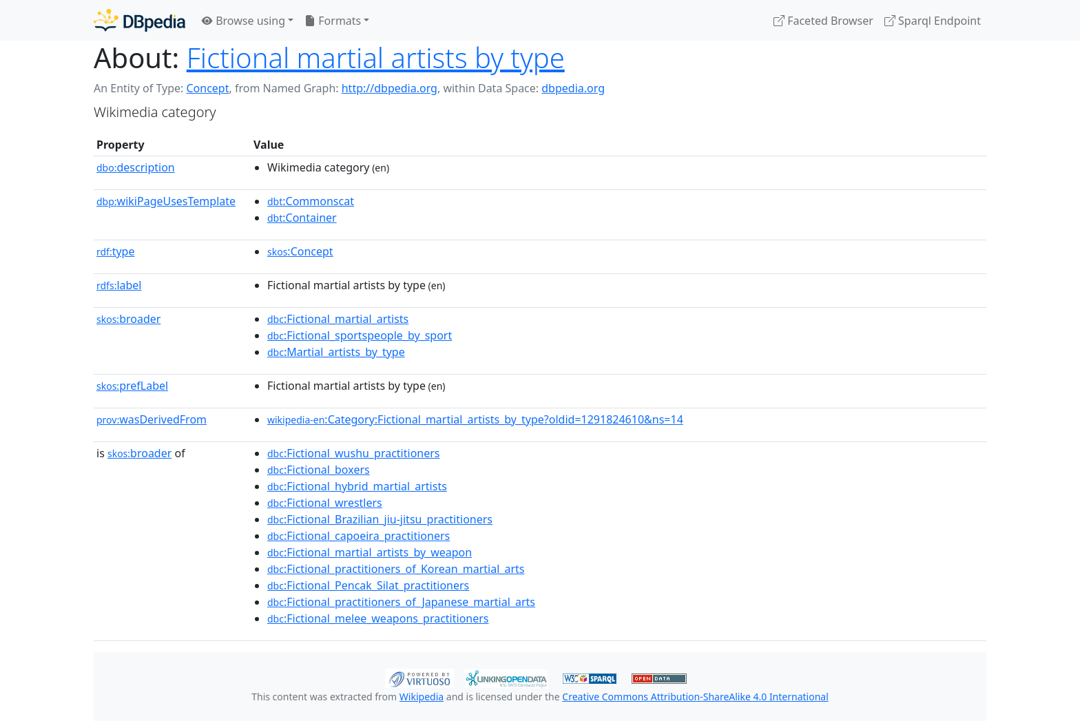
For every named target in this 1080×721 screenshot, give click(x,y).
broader (128, 318)
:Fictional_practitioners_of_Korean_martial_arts (395, 568)
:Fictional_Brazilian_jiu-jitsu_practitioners (379, 519)
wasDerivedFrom (151, 419)
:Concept (300, 251)
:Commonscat (310, 201)
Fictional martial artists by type (376, 57)
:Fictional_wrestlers (324, 502)
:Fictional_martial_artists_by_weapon (369, 552)
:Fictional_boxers (318, 469)
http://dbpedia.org (389, 88)
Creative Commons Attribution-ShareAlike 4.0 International (695, 696)
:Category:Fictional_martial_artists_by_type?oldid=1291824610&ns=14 (475, 419)
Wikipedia (421, 696)
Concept (207, 88)
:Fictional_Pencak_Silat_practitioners (368, 585)
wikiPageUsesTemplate (166, 201)
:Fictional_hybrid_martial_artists (357, 486)
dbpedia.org (573, 88)
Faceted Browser (823, 20)
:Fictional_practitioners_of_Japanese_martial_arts (401, 601)
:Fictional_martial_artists (337, 318)
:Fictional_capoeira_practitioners (358, 535)
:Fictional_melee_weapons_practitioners (378, 618)
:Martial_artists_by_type (336, 351)
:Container (302, 217)
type (115, 251)
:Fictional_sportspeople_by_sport (359, 335)
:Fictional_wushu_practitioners (353, 453)
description (135, 167)
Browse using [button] (243, 20)
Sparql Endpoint (932, 20)
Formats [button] (332, 20)
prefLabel (132, 385)
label (119, 285)
